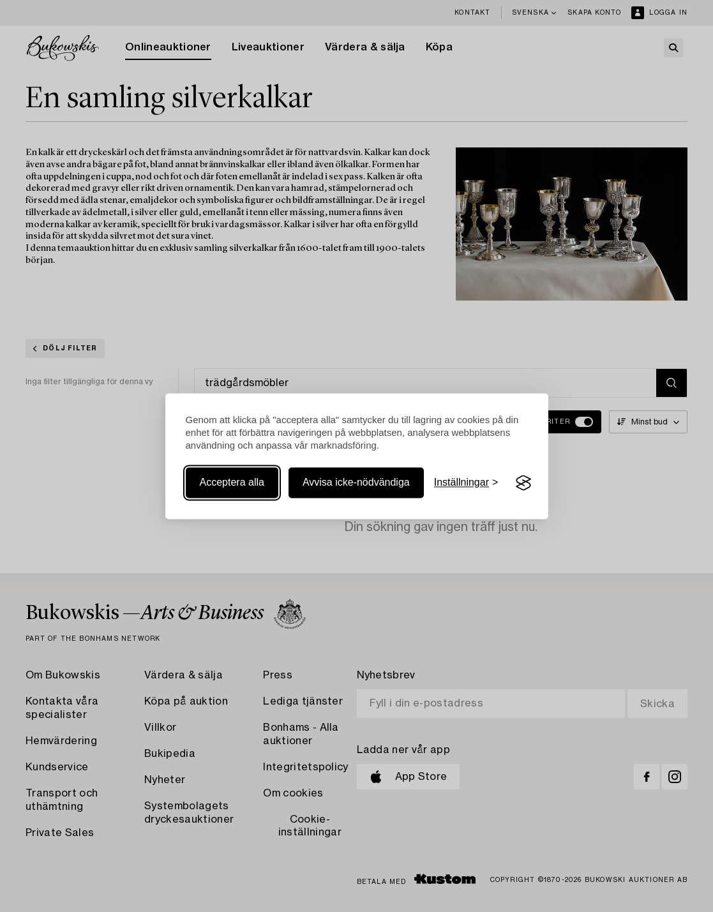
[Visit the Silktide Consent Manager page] (523, 483)
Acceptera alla (232, 482)
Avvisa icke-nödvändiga (356, 482)
